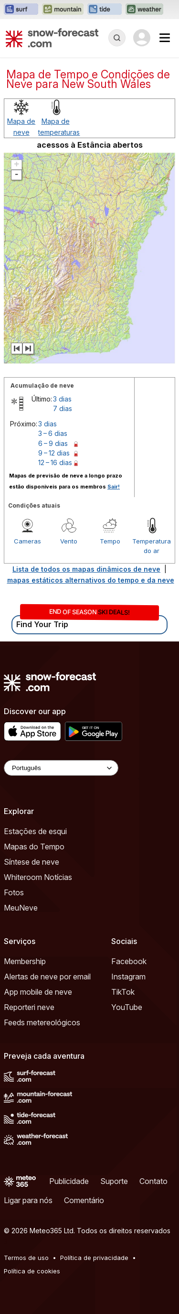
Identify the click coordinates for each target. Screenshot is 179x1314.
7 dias (62, 408)
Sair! (113, 486)
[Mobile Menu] (164, 37)
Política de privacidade (94, 1257)
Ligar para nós (28, 1200)
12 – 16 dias (55, 462)
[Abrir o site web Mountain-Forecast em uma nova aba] (63, 9)
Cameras (27, 541)
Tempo (110, 541)
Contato (153, 1181)
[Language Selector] (61, 768)
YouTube (126, 1007)
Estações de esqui (35, 831)
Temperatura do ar (151, 545)
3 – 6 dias (52, 433)
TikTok (123, 992)
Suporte (114, 1181)
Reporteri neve (29, 1007)
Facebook (129, 961)
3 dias (62, 399)
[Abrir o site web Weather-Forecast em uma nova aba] (144, 9)
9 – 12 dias (54, 453)
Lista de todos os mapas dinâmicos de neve (86, 569)
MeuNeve (21, 907)
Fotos (14, 892)
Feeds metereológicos (42, 1022)
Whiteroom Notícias (38, 877)
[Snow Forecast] (52, 37)
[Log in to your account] (141, 37)
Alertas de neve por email (47, 976)
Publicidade (69, 1181)
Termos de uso (26, 1257)
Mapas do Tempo (34, 846)
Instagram (128, 976)
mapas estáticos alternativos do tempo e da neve (90, 580)
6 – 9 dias (53, 443)
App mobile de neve (38, 992)
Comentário (84, 1200)
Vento (68, 541)
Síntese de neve (31, 862)
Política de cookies (32, 1271)
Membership (25, 961)
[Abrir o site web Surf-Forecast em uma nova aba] (21, 9)
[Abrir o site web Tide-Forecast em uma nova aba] (104, 9)
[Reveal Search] (117, 37)
